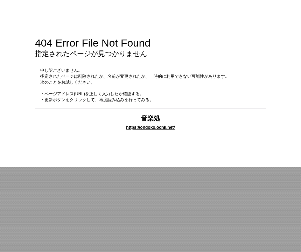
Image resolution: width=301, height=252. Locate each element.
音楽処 (150, 118)
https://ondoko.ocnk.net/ (150, 127)
